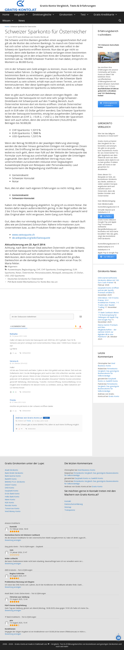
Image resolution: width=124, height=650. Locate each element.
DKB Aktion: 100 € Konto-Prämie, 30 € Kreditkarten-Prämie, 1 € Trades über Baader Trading (108, 302)
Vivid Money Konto (12, 511)
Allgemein (12, 266)
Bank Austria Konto (13, 476)
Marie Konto (10, 499)
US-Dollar (78, 272)
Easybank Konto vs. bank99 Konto (108, 379)
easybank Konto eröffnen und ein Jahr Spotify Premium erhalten (108, 290)
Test (86, 15)
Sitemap (67, 507)
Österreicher (28, 272)
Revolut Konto (11, 505)
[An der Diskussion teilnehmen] (42, 316)
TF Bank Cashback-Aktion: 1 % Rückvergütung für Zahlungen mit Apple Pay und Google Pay (108, 316)
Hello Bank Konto (12, 496)
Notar (18, 272)
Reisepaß (56, 272)
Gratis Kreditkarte (107, 15)
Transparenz (69, 510)
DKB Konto (9, 487)
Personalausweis (43, 272)
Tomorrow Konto (12, 508)
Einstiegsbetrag (64, 269)
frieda (29, 421)
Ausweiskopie (14, 269)
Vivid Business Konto (106, 364)
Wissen (9, 21)
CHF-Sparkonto (48, 269)
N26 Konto (9, 502)
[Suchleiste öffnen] (120, 21)
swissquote (67, 272)
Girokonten (68, 15)
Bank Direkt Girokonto (14, 473)
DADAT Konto (10, 485)
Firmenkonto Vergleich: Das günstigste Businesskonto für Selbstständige (108, 372)
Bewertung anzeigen (13, 540)
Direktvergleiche (45, 15)
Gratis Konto (113, 396)
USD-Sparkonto (17, 275)
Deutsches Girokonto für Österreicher (25, 278)
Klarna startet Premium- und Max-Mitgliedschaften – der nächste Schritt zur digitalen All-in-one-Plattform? (108, 331)
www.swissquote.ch (23, 234)
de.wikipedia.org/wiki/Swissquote (31, 237)
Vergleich (22, 15)
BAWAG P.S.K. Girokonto (15, 482)
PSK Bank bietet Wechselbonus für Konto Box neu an (33, 281)
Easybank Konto (11, 490)
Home (5, 14)
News (22, 20)
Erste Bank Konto (12, 493)
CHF (38, 269)
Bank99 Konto (11, 479)
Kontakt (67, 501)
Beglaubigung (28, 269)
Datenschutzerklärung (73, 504)
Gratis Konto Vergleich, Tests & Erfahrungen (68, 5)
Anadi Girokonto (11, 470)
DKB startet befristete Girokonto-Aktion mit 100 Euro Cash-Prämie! (108, 280)
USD (7, 275)
